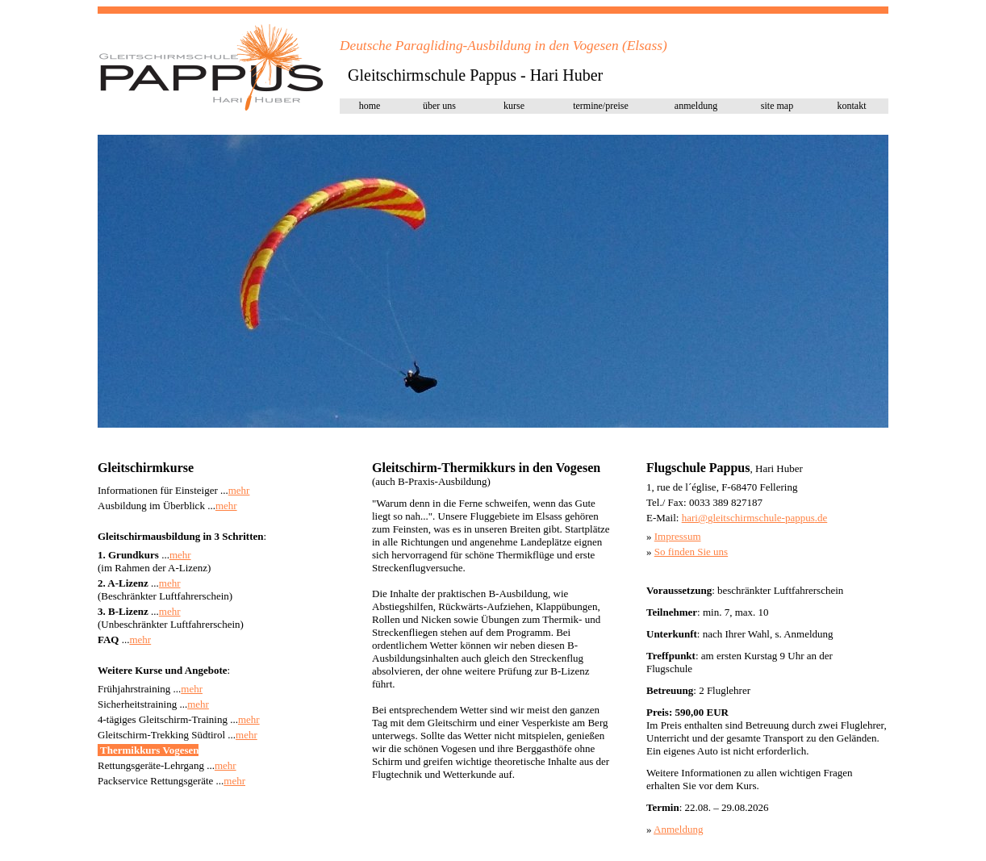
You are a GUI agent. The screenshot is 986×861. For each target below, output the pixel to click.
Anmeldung (678, 829)
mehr (239, 490)
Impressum (677, 536)
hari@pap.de (755, 518)
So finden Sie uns (691, 551)
